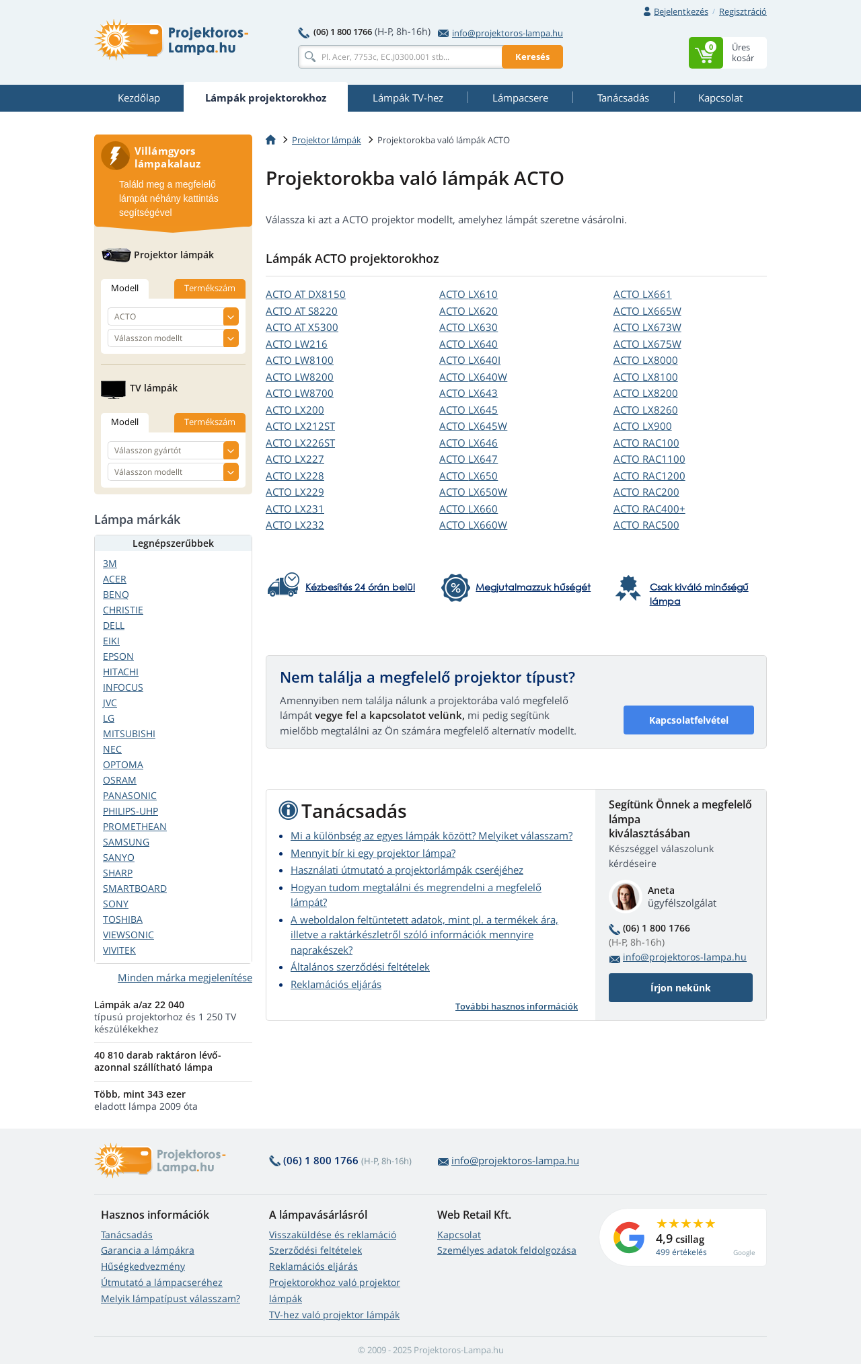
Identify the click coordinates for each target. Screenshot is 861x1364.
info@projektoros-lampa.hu (500, 33)
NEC (112, 749)
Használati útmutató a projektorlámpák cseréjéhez (407, 869)
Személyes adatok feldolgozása (506, 1250)
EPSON (118, 656)
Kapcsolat (459, 1234)
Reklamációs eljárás (336, 984)
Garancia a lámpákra (147, 1250)
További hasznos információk (516, 1006)
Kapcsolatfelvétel (688, 720)
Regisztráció (743, 11)
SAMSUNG (126, 841)
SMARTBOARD (135, 888)
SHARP (118, 872)
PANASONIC (130, 795)
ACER (114, 578)
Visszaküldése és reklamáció (332, 1234)
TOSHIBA (123, 919)
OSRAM (120, 779)
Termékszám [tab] (209, 288)
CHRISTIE (123, 609)
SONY (115, 903)
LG (108, 718)
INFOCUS (123, 687)
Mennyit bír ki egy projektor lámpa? (373, 853)
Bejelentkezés (681, 11)
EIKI (111, 640)
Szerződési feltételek (315, 1250)
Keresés (532, 56)
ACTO (306, 294)
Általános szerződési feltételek (360, 966)
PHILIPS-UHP (130, 810)
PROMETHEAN (135, 826)
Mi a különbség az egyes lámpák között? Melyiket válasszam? (431, 835)
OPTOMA (123, 764)
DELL (113, 625)
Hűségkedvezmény (143, 1266)
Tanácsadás (127, 1234)
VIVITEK (119, 950)
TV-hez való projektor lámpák (334, 1314)
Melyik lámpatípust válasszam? (170, 1298)
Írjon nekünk (680, 987)
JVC (110, 702)
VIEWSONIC (128, 934)
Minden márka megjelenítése (185, 977)
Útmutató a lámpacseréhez (162, 1282)
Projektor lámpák (326, 140)
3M (110, 563)
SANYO (119, 857)
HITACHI (121, 671)
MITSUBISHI (129, 733)
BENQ (116, 594)
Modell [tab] (125, 288)
